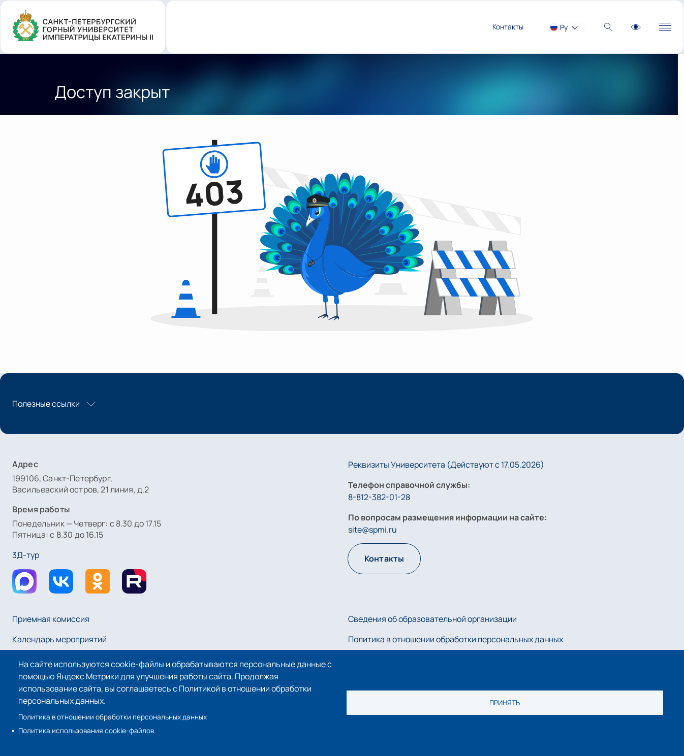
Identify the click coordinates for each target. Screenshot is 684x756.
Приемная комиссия (50, 618)
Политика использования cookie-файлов (86, 730)
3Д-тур (25, 555)
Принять (504, 702)
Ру (564, 27)
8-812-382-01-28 (379, 497)
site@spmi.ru (372, 529)
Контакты (507, 26)
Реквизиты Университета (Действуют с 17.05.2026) (446, 464)
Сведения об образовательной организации (432, 618)
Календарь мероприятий (59, 639)
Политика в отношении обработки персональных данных (112, 716)
